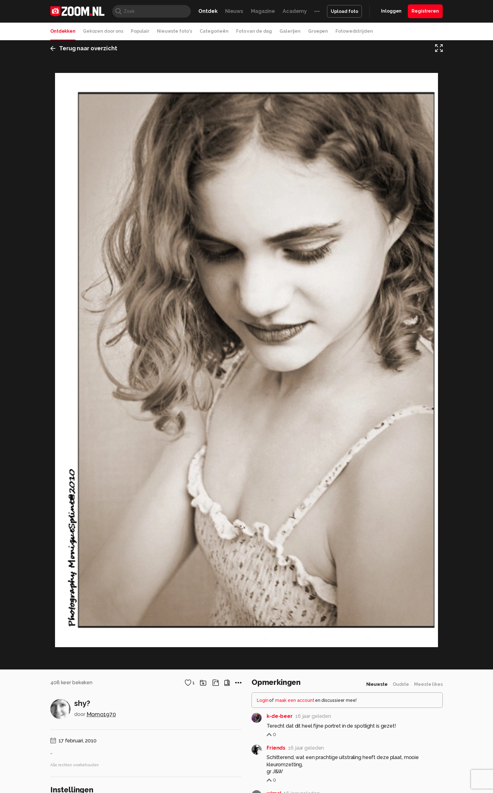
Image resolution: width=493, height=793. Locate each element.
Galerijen (290, 31)
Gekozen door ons (103, 31)
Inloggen (391, 11)
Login (263, 713)
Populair (140, 31)
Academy (295, 11)
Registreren (425, 11)
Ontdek (207, 11)
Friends (276, 761)
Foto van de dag (254, 31)
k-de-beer (280, 729)
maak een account (294, 713)
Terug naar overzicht (83, 48)
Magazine (263, 11)
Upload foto (344, 11)
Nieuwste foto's (174, 31)
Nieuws (234, 11)
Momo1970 (101, 727)
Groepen (318, 31)
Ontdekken (62, 31)
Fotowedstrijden (354, 31)
